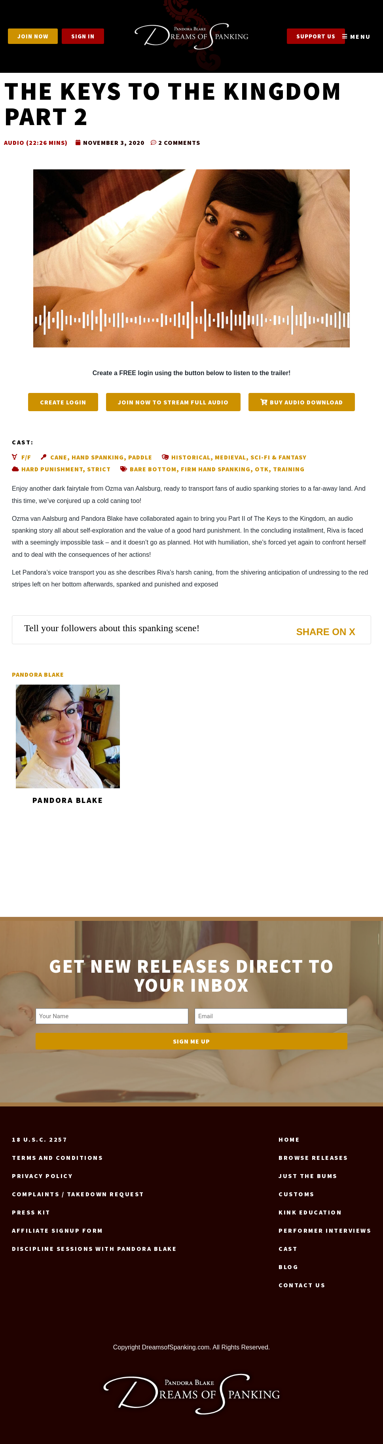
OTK (262, 469)
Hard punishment (52, 469)
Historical (190, 457)
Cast (288, 1248)
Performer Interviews (325, 1230)
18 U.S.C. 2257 (39, 1139)
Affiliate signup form (57, 1230)
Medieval (230, 457)
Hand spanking (98, 457)
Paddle (140, 457)
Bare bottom (153, 469)
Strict (99, 469)
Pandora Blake (38, 674)
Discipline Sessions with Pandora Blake (94, 1248)
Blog (288, 1267)
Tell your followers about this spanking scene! (112, 628)
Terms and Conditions (57, 1157)
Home (289, 1139)
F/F (26, 457)
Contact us (302, 1285)
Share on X (325, 631)
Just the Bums (308, 1176)
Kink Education (310, 1212)
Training (289, 469)
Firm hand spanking (215, 469)
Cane (58, 457)
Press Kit (31, 1212)
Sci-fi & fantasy (278, 457)
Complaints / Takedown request (78, 1194)
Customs (297, 1194)
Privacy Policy (42, 1176)
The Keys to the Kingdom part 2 (173, 103)
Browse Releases (313, 1157)
